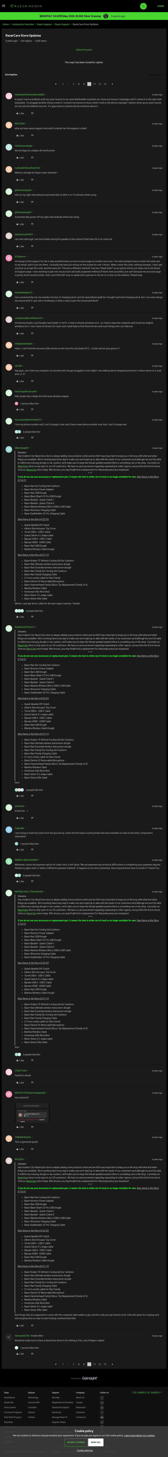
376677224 (21, 1070)
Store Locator (10, 1407)
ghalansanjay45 (23, 190)
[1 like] (27, 403)
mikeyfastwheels (23, 343)
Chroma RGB (34, 1402)
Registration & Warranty (62, 1402)
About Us (80, 1397)
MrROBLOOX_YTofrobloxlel (29, 891)
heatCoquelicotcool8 (25, 391)
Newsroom (80, 1407)
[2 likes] (27, 431)
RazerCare (23, 466)
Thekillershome (23, 1137)
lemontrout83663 (24, 234)
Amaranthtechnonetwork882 (29, 94)
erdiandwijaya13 (23, 292)
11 (94, 84)
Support (55, 1392)
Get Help (56, 1397)
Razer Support (44, 24)
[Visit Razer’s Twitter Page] (102, 1413)
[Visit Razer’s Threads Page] (102, 1408)
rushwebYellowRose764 (27, 167)
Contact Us (81, 1417)
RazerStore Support (60, 1407)
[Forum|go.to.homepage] (25, 6)
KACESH (19, 1159)
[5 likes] (29, 611)
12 (99, 84)
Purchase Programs (13, 1412)
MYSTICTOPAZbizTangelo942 (30, 1092)
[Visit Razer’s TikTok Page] (102, 1422)
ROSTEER (20, 123)
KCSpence (20, 256)
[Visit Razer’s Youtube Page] (102, 1417)
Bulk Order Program (12, 1417)
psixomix (19, 806)
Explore (31, 1392)
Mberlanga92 (22, 447)
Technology (33, 1397)
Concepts (32, 1407)
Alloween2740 (22, 1335)
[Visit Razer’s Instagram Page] (102, 1403)
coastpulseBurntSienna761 (29, 318)
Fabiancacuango (23, 145)
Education (8, 1422)
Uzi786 (18, 365)
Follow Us (104, 1392)
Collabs (31, 1417)
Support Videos (59, 1422)
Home (6, 24)
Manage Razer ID (59, 1417)
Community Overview (23, 24)
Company (80, 1392)
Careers (79, 1402)
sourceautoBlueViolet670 (28, 419)
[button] (4, 6)
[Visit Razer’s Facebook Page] (102, 1398)
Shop (6, 1392)
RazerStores (9, 1397)
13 (105, 84)
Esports (31, 1412)
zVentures (80, 1412)
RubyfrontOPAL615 (25, 626)
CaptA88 (19, 828)
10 (89, 84)
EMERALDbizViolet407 (26, 859)
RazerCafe (8, 1402)
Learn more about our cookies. (139, 1435)
